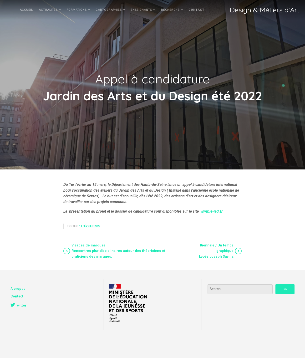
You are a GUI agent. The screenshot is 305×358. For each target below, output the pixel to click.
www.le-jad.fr (211, 211)
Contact (16, 296)
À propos (17, 289)
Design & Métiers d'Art (264, 10)
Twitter (20, 305)
